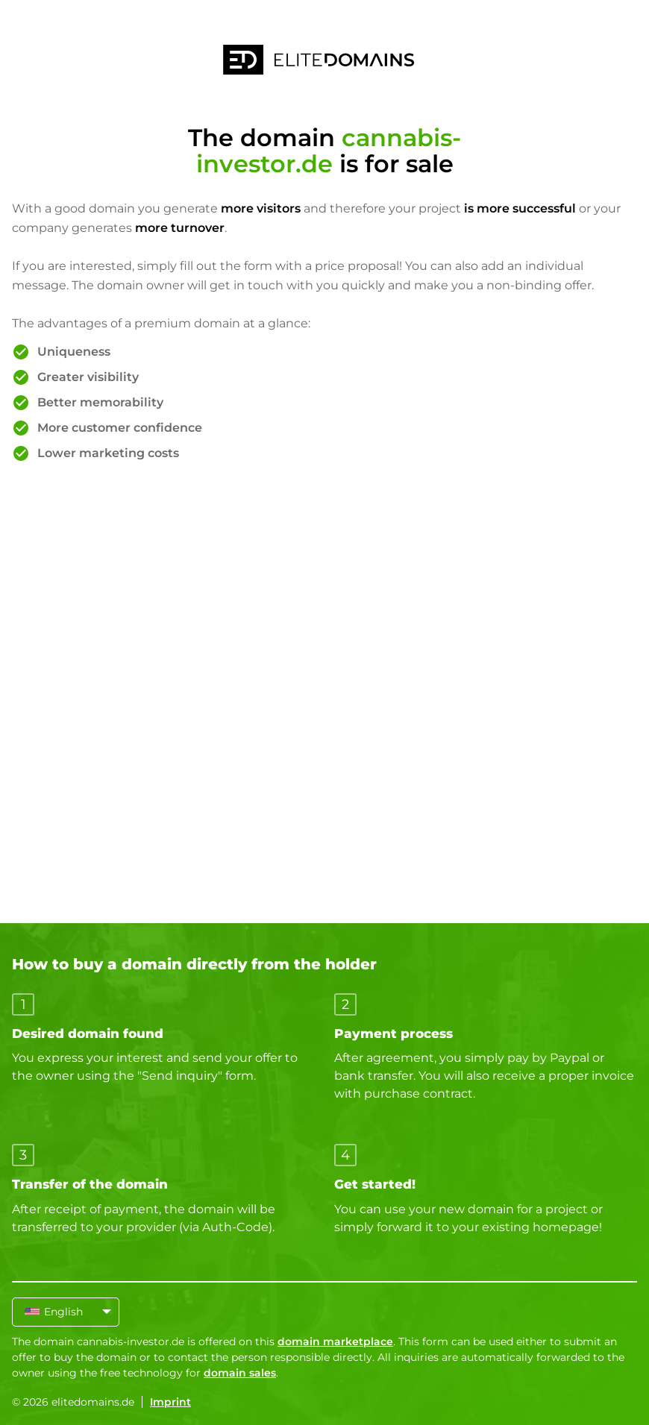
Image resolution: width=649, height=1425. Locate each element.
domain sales (240, 1373)
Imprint (170, 1402)
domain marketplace (335, 1341)
